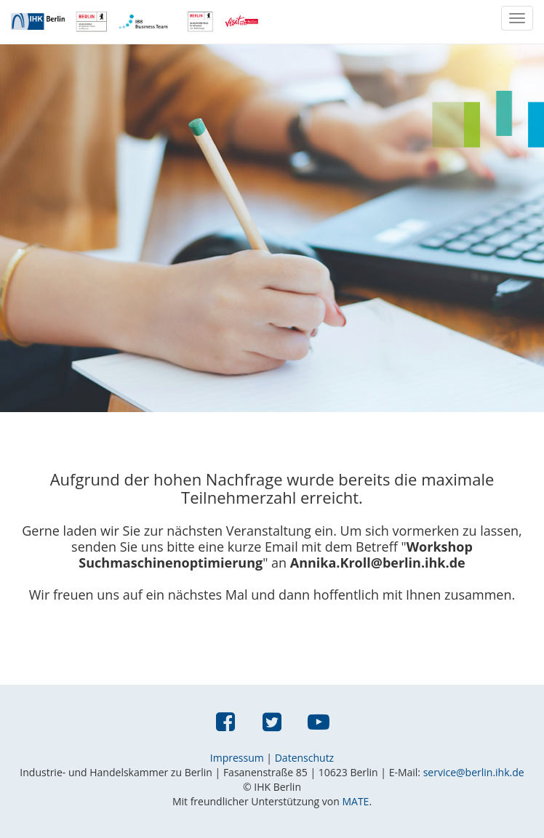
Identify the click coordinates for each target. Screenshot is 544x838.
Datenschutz (304, 758)
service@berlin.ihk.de (473, 772)
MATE (355, 801)
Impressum (237, 758)
